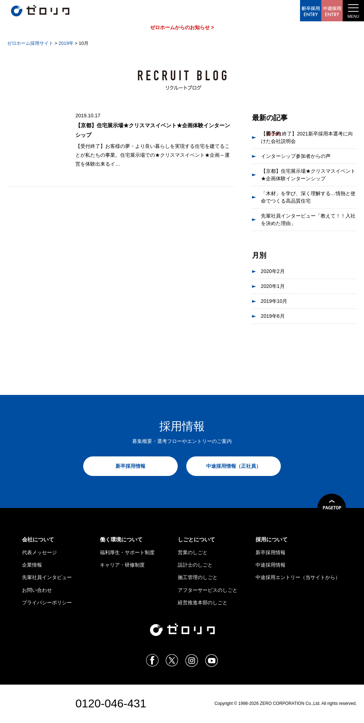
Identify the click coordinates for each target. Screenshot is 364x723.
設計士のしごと (195, 565)
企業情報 (32, 565)
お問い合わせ (37, 590)
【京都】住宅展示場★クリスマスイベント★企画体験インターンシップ (308, 174)
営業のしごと (193, 552)
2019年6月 (273, 316)
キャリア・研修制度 (122, 565)
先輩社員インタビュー (47, 577)
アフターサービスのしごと (207, 590)
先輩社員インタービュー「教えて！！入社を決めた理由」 (308, 219)
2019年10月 (274, 301)
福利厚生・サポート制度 (127, 552)
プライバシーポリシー (47, 602)
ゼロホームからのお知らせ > (182, 27)
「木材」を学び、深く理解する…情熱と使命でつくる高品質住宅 (308, 197)
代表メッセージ (39, 552)
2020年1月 (273, 286)
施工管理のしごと (198, 577)
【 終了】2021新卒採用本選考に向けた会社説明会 (307, 137)
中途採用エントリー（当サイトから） (298, 577)
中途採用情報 (270, 565)
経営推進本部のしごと (203, 602)
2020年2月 (273, 271)
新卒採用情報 (130, 466)
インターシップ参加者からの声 (296, 156)
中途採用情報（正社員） (233, 466)
